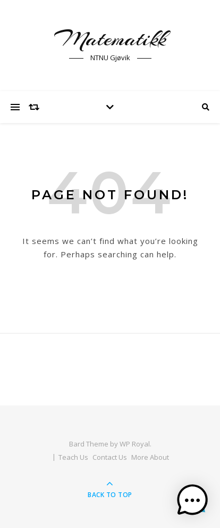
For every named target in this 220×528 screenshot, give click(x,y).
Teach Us (73, 457)
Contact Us (109, 457)
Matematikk (110, 39)
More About (150, 457)
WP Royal (135, 444)
